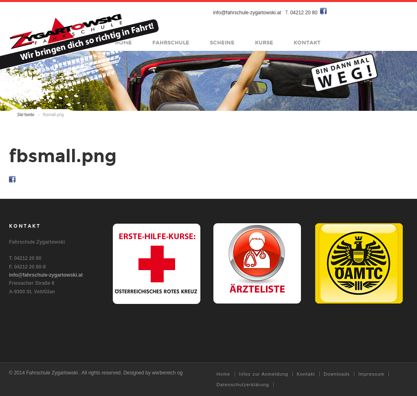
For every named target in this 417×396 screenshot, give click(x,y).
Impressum (371, 374)
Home (223, 374)
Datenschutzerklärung (243, 384)
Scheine (222, 43)
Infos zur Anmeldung (263, 374)
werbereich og (167, 373)
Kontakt (307, 43)
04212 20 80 (304, 12)
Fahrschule (171, 43)
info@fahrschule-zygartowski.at (247, 12)
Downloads (337, 374)
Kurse (264, 43)
